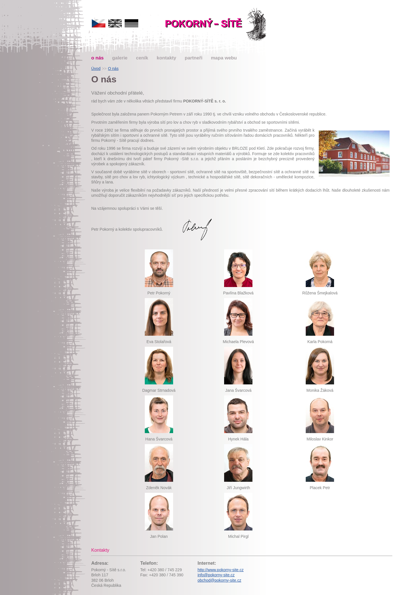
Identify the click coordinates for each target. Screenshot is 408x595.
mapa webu (224, 58)
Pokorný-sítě (216, 24)
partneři (193, 58)
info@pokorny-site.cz (216, 575)
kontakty (166, 58)
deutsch (131, 23)
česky (98, 23)
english (115, 23)
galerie (120, 58)
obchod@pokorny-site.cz (219, 580)
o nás (97, 58)
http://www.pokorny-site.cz (220, 570)
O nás (113, 68)
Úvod (96, 68)
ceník (142, 58)
